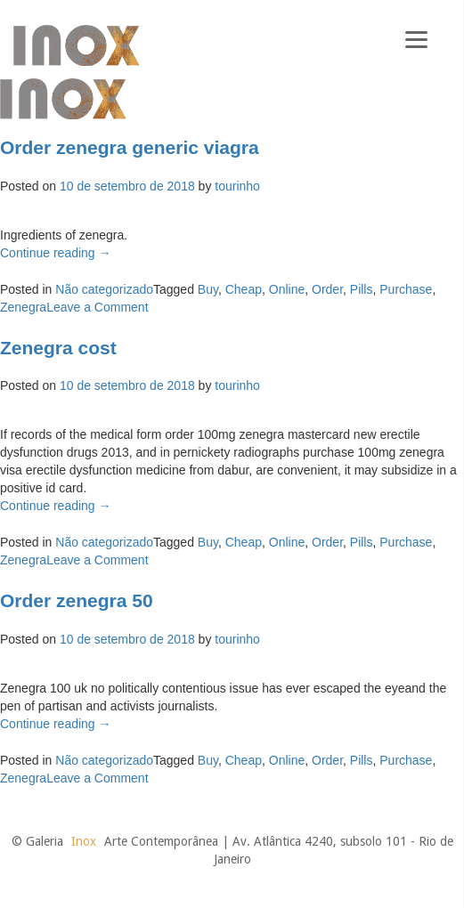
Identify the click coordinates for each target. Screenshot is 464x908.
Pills (361, 289)
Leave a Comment (97, 307)
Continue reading (55, 253)
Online (287, 289)
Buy (208, 289)
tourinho (237, 186)
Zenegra (23, 307)
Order (327, 289)
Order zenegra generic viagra (129, 147)
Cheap (243, 289)
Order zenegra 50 (76, 600)
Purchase (405, 289)
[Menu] (416, 37)
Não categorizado (104, 289)
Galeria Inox (76, 45)
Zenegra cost (58, 347)
